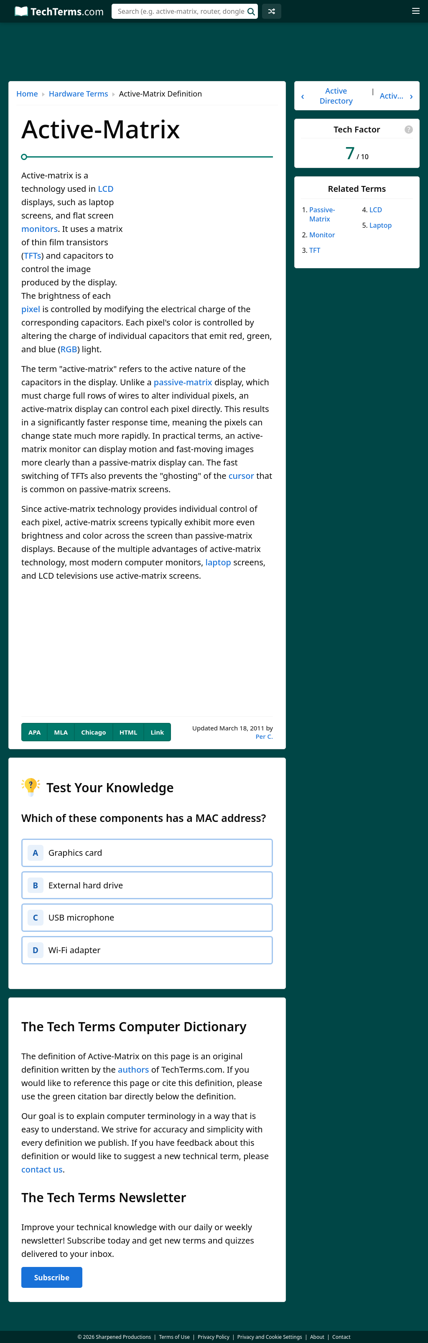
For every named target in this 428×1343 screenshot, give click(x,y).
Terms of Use (174, 1336)
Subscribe (51, 1281)
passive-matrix (183, 382)
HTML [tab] (129, 732)
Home (27, 94)
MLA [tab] (61, 732)
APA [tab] (34, 732)
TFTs (32, 255)
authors (133, 1073)
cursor (241, 475)
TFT (314, 250)
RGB (68, 349)
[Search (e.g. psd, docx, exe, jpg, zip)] (185, 11)
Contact (341, 1336)
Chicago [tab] (93, 732)
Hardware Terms (78, 94)
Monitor (322, 234)
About (317, 1336)
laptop (219, 562)
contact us (42, 1173)
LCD (106, 188)
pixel (30, 309)
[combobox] (185, 11)
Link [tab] (157, 732)
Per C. (264, 736)
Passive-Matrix (322, 214)
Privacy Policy (213, 1336)
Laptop (380, 225)
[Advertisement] (214, 52)
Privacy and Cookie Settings (269, 1336)
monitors (39, 228)
